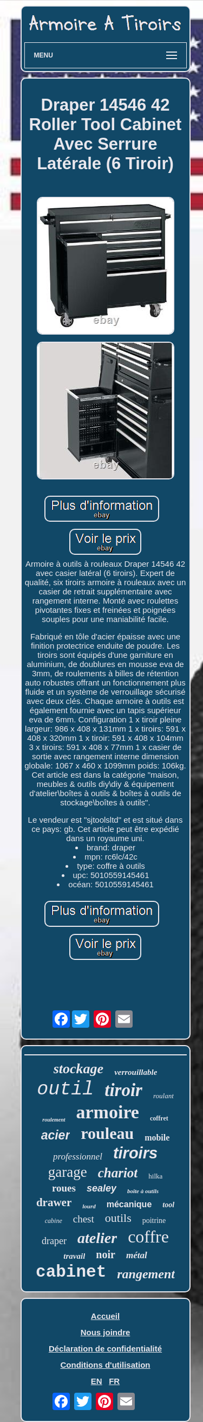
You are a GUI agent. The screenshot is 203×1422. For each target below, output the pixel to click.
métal (136, 1255)
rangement (146, 1274)
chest (83, 1219)
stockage (78, 1069)
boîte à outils (143, 1191)
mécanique (129, 1204)
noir (105, 1254)
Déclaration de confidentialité (105, 1348)
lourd (88, 1206)
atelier (97, 1237)
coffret (159, 1118)
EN (96, 1381)
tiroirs (135, 1153)
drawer (53, 1202)
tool (168, 1205)
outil (65, 1089)
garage (67, 1172)
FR (114, 1381)
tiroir (123, 1090)
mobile (157, 1137)
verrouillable (135, 1072)
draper (54, 1240)
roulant (163, 1096)
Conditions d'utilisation (105, 1364)
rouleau (107, 1133)
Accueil (105, 1316)
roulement (53, 1120)
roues (64, 1188)
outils (118, 1218)
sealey (101, 1188)
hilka (155, 1176)
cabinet (71, 1272)
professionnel (77, 1156)
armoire (107, 1112)
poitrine (154, 1220)
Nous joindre (105, 1332)
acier (55, 1135)
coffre (148, 1236)
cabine (53, 1221)
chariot (118, 1172)
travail (74, 1256)
